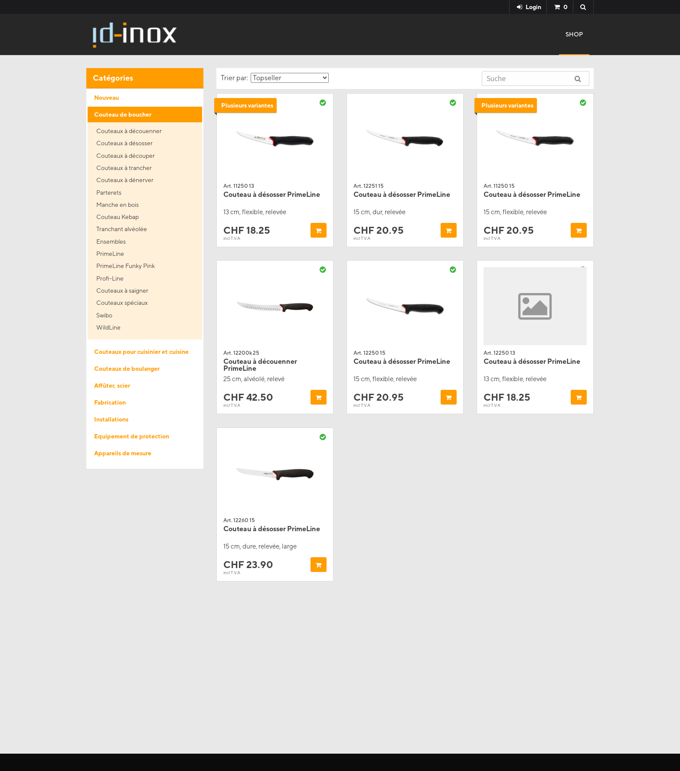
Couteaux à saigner (122, 290)
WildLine (108, 327)
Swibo (104, 315)
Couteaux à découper (125, 155)
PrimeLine (110, 253)
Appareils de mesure (122, 453)
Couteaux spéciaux (122, 302)
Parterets (108, 192)
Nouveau (106, 97)
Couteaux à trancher (124, 167)
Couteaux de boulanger (127, 368)
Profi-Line (110, 278)
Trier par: (275, 78)
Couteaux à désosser (124, 143)
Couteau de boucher (122, 114)
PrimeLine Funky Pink (125, 265)
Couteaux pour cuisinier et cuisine (141, 351)
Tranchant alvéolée (121, 228)
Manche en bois (117, 204)
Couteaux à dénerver (125, 179)
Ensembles (111, 241)
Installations (111, 419)
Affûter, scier (112, 385)
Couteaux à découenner (129, 130)
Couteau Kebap (117, 216)
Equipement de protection (131, 436)
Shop (574, 34)
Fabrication (110, 402)
